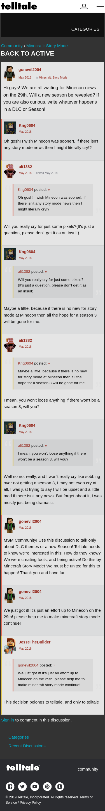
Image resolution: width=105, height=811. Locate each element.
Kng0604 (27, 125)
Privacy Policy (30, 803)
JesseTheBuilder (35, 642)
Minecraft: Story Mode (53, 77)
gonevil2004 (29, 69)
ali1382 (25, 166)
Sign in (7, 720)
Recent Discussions (27, 745)
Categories (85, 29)
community (88, 769)
